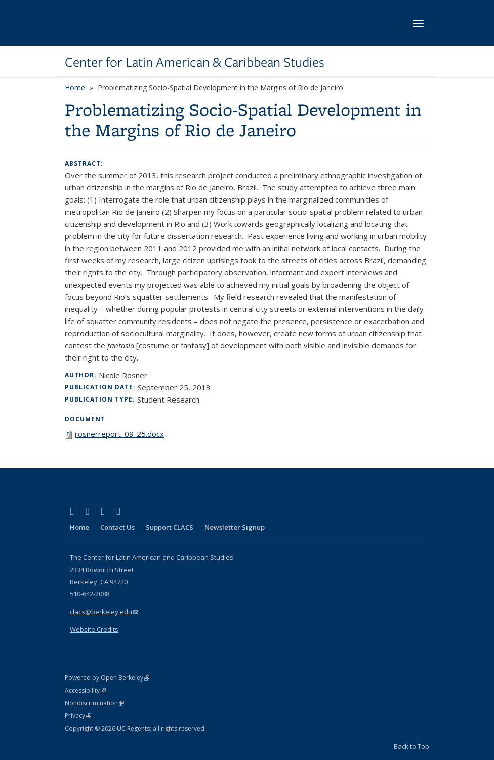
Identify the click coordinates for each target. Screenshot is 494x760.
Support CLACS (169, 527)
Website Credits (94, 629)
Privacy (78, 715)
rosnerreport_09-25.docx (119, 434)
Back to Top (411, 746)
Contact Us (117, 527)
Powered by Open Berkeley (107, 677)
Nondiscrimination (94, 703)
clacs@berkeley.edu (104, 611)
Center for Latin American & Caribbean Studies (194, 62)
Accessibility (85, 690)
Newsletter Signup (234, 527)
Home (75, 87)
